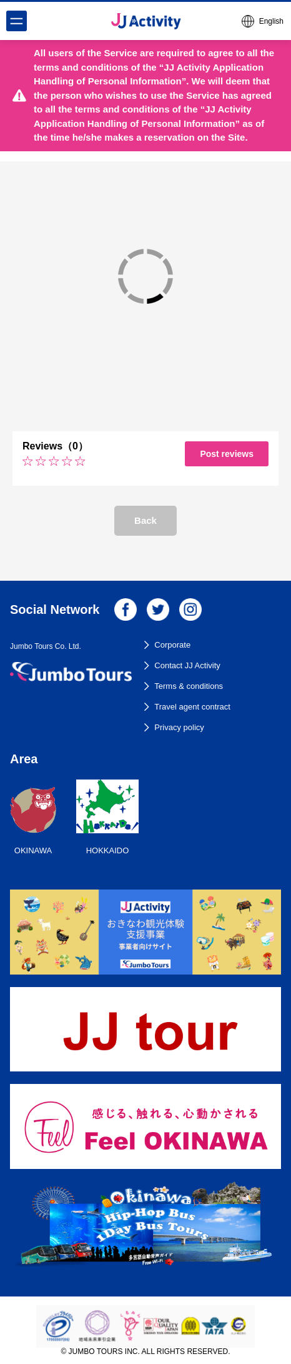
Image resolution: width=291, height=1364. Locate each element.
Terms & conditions (188, 686)
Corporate (172, 644)
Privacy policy (179, 727)
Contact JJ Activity (187, 665)
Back (145, 520)
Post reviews (227, 454)
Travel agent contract (192, 706)
